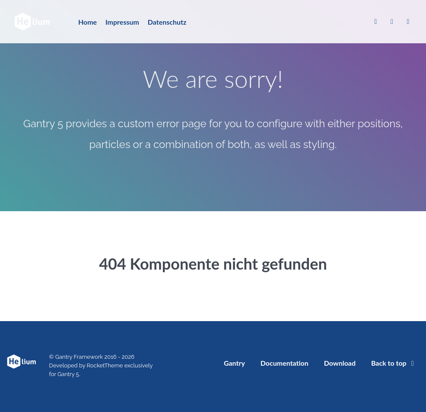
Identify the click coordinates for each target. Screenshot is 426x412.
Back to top (394, 363)
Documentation (284, 363)
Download (340, 363)
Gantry (234, 363)
